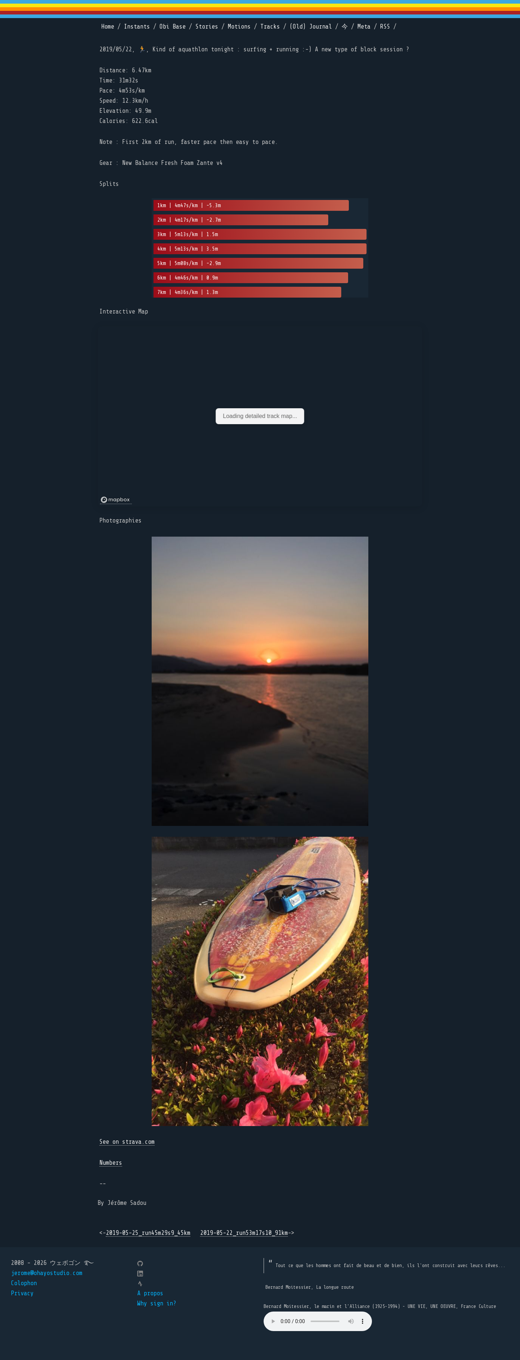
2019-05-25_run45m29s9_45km (148, 1232)
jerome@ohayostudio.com (46, 1273)
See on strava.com (127, 1141)
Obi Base (173, 26)
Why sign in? (156, 1303)
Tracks (270, 26)
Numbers (110, 1162)
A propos (150, 1293)
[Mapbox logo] (116, 500)
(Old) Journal (311, 26)
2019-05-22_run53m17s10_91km (244, 1232)
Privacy (22, 1293)
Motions (239, 26)
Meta (364, 26)
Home (107, 26)
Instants (137, 26)
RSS (385, 26)
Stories (206, 26)
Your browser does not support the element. (318, 1321)
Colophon (24, 1283)
